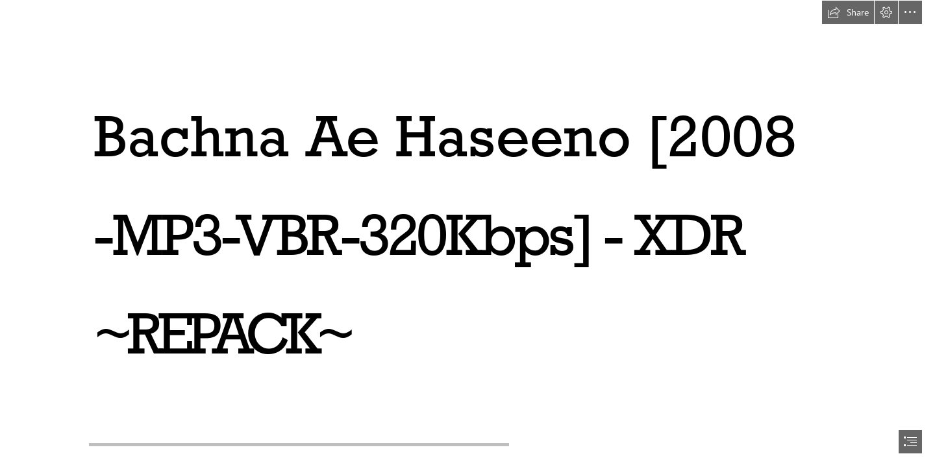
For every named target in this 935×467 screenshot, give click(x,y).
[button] (848, 12)
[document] (467, 233)
